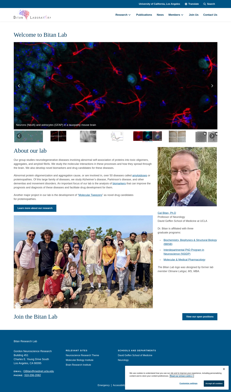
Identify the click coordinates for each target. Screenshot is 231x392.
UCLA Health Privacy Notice (168, 385)
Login (189, 385)
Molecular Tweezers (90, 195)
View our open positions (200, 316)
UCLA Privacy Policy (140, 385)
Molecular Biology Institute (80, 360)
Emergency (104, 385)
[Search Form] (209, 4)
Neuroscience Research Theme (82, 355)
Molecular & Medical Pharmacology (184, 259)
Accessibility (119, 385)
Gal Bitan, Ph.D (167, 212)
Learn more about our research (35, 208)
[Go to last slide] (19, 85)
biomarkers (119, 183)
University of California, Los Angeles (159, 4)
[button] (191, 4)
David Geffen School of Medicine (135, 355)
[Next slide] (212, 85)
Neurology (123, 360)
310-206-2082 (32, 375)
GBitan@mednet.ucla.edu (38, 371)
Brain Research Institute (78, 365)
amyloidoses (139, 175)
